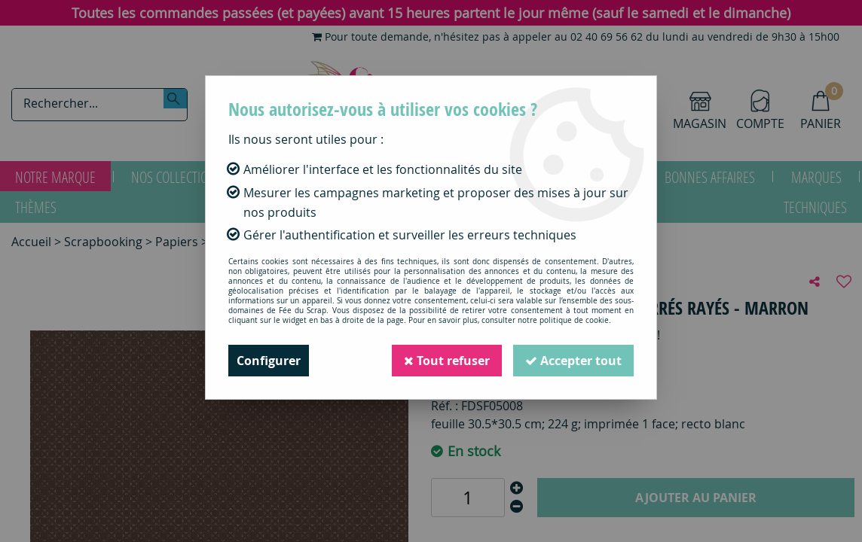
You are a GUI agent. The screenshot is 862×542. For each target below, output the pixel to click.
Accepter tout (573, 360)
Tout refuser (447, 360)
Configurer (269, 360)
